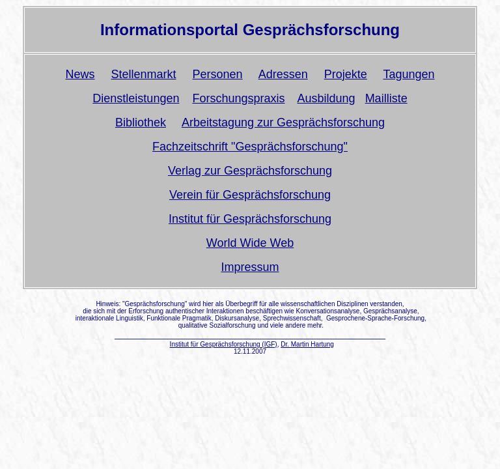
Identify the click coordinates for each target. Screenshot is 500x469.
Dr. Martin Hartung (307, 344)
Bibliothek (140, 122)
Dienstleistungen (135, 98)
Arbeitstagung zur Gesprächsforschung (283, 122)
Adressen (283, 74)
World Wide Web (250, 242)
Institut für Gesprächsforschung (250, 218)
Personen (218, 74)
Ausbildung (326, 98)
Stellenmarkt (143, 74)
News (79, 74)
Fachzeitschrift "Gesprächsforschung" (250, 146)
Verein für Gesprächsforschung (250, 194)
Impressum (250, 267)
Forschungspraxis (238, 98)
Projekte (345, 74)
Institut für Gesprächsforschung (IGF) (223, 344)
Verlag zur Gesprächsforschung (250, 170)
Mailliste (386, 98)
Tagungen (408, 74)
